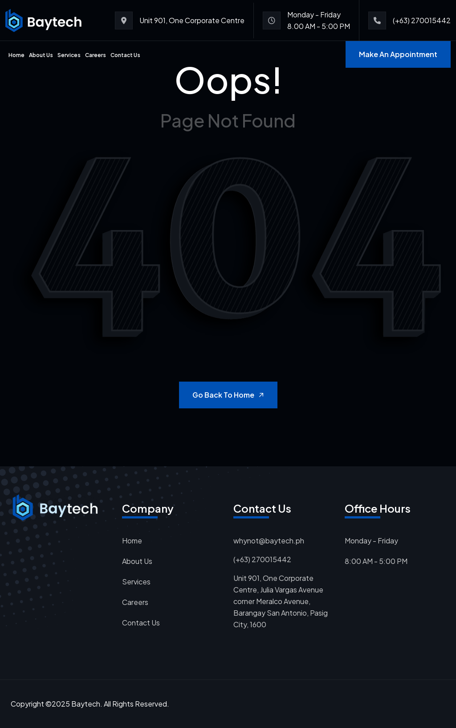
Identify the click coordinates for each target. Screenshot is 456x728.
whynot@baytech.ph (268, 540)
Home (16, 55)
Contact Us (125, 55)
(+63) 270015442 (422, 20)
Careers (95, 55)
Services (69, 55)
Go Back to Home (228, 394)
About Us (41, 55)
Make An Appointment (398, 54)
